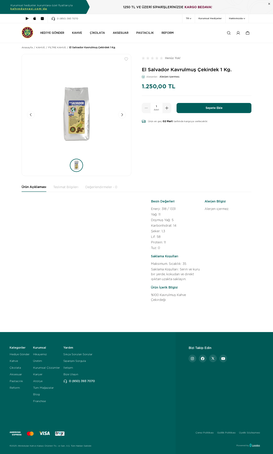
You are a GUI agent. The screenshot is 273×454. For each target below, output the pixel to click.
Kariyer (37, 374)
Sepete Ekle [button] (214, 108)
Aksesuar (16, 374)
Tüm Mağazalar (43, 387)
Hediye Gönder (20, 354)
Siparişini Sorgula (74, 361)
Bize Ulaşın (70, 374)
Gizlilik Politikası (226, 432)
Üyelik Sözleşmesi (249, 432)
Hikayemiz (40, 354)
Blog (36, 394)
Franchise (39, 401)
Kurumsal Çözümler (46, 367)
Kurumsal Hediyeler (210, 18)
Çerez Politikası (205, 432)
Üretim (37, 361)
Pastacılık (16, 381)
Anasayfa (27, 47)
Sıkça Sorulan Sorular (77, 354)
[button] (247, 33)
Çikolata (15, 367)
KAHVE (40, 47)
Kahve (14, 361)
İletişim (68, 367)
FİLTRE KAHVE (57, 47)
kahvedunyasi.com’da (28, 8)
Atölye (37, 381)
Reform (15, 387)
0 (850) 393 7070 (79, 381)
